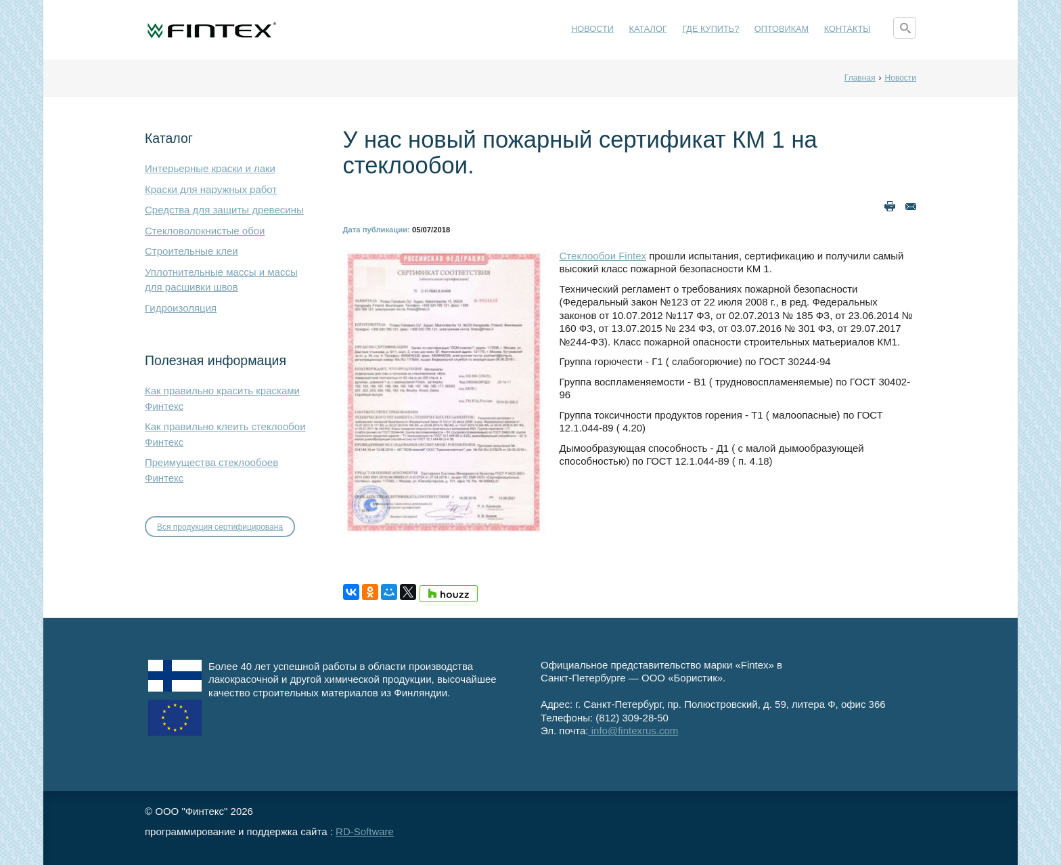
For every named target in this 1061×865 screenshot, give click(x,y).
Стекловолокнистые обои (205, 230)
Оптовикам (781, 29)
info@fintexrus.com (634, 730)
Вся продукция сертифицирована (220, 527)
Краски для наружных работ (211, 189)
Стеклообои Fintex (603, 255)
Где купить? (710, 29)
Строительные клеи (191, 251)
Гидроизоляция (181, 308)
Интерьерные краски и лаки (210, 168)
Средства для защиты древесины (224, 209)
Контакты (847, 29)
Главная (860, 78)
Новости (592, 29)
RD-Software (365, 831)
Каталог (648, 29)
